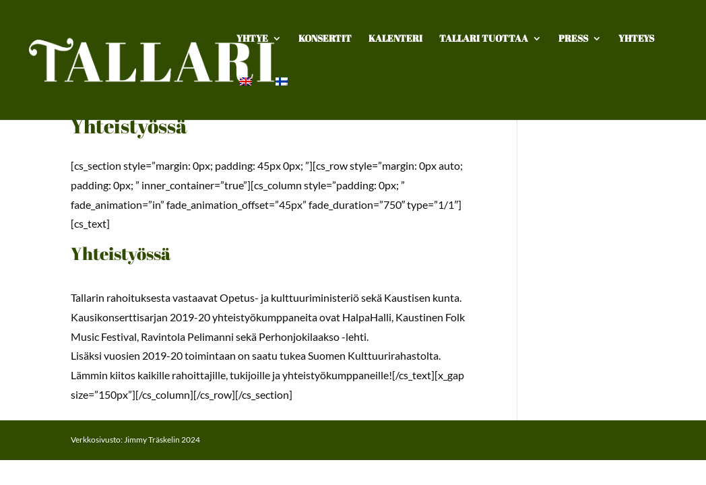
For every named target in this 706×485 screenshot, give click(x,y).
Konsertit (325, 39)
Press (573, 39)
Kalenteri (395, 39)
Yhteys (636, 39)
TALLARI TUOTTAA (483, 39)
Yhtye (252, 39)
